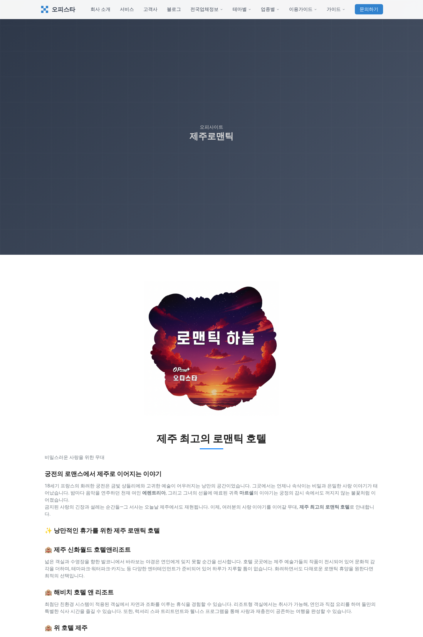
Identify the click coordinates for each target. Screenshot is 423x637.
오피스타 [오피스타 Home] (57, 9)
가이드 (336, 9)
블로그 (174, 9)
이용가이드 (303, 9)
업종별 (270, 9)
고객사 (150, 9)
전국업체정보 (206, 9)
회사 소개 (100, 9)
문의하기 (369, 9)
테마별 (242, 9)
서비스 (127, 9)
